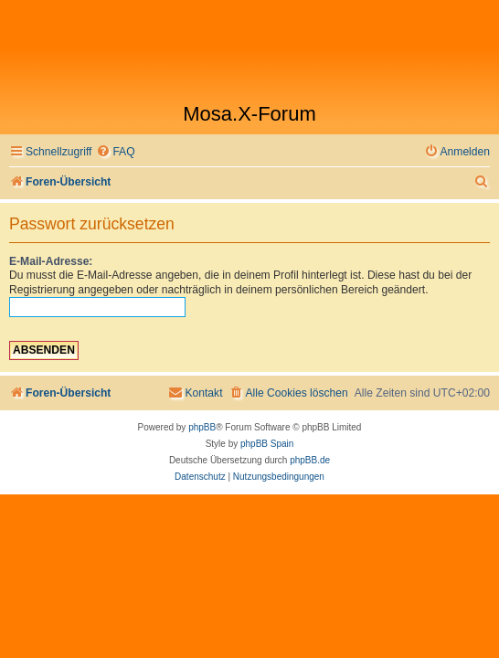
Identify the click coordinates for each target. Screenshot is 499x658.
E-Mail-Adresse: (50, 261)
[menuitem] (115, 152)
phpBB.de (310, 460)
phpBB (202, 427)
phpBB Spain (266, 444)
